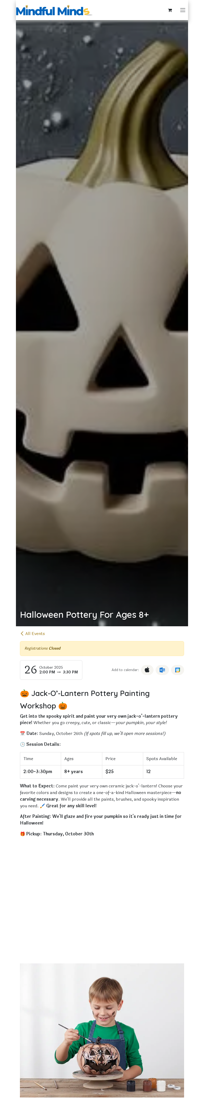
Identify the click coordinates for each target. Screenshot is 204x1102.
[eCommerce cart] (170, 10)
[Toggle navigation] (182, 10)
